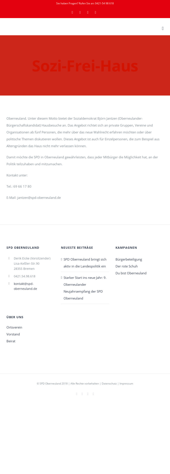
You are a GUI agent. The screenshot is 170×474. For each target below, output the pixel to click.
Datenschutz (109, 383)
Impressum (126, 383)
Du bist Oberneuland (131, 273)
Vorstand (13, 334)
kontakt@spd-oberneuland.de (25, 286)
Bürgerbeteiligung (128, 259)
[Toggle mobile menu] (163, 28)
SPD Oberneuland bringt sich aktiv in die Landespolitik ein (85, 262)
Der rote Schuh (126, 266)
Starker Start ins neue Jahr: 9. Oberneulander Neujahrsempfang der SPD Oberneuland (85, 287)
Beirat (10, 341)
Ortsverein (14, 327)
